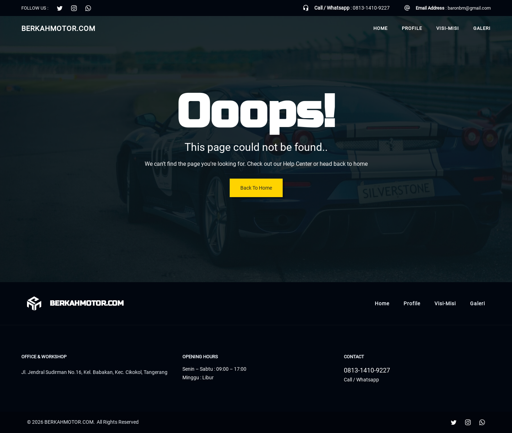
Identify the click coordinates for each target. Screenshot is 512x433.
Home (380, 28)
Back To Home (256, 188)
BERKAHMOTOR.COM (58, 28)
